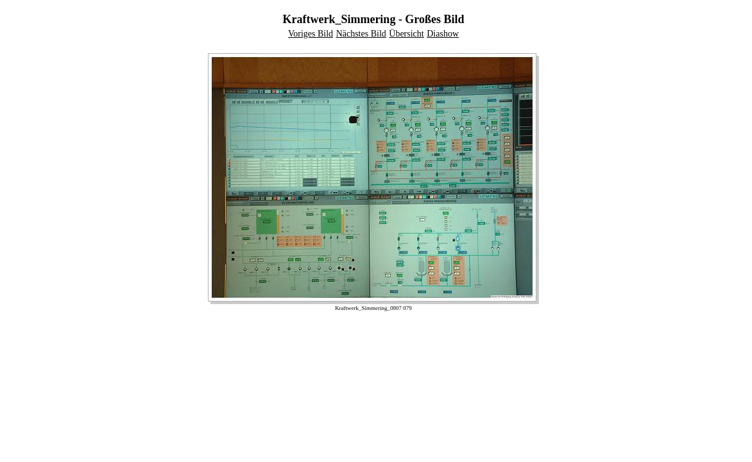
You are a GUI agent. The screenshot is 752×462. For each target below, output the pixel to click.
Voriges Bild (310, 33)
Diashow (443, 33)
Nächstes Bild (361, 33)
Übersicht (406, 33)
